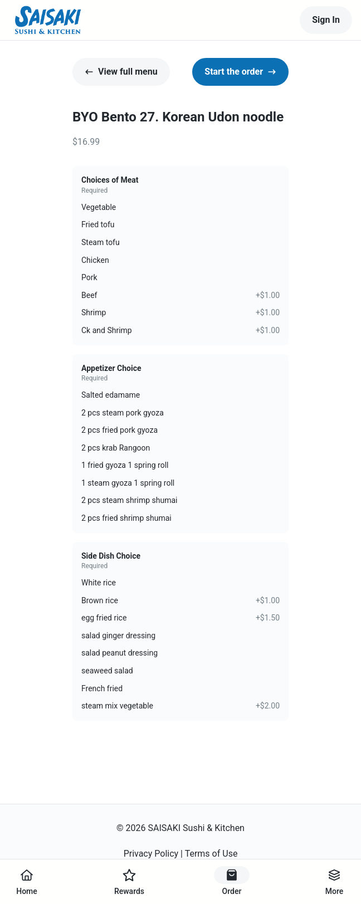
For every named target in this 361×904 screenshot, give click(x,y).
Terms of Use (211, 853)
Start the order (240, 71)
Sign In (326, 19)
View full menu (121, 71)
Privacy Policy (151, 853)
